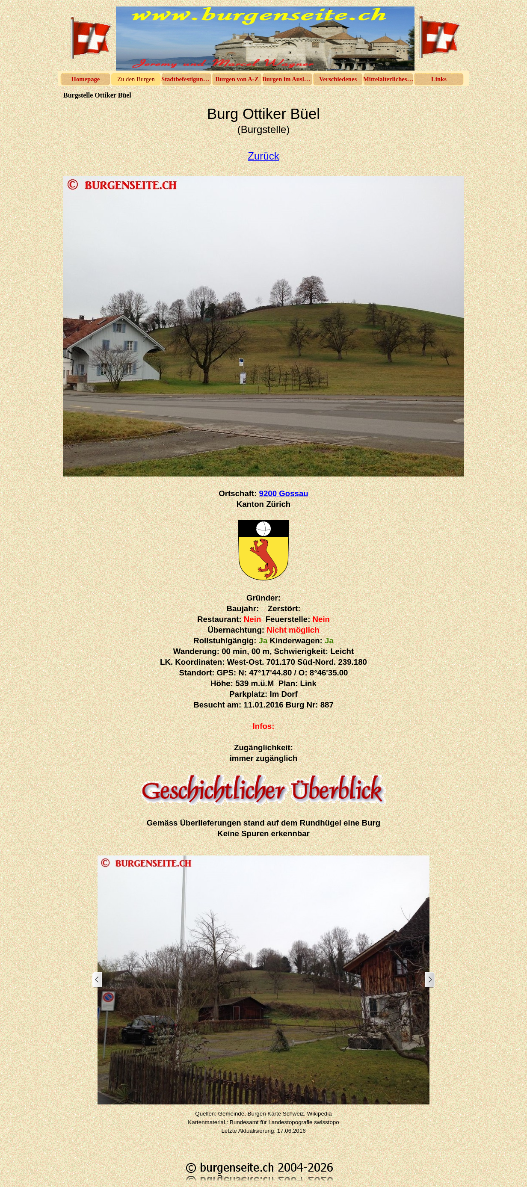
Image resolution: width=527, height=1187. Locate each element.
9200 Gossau (283, 493)
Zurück (263, 156)
